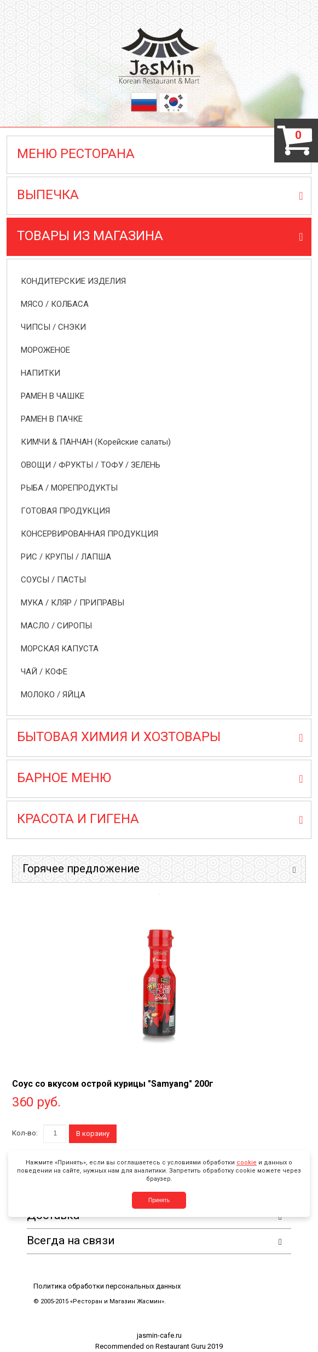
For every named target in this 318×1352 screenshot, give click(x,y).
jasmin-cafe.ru (159, 1335)
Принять (159, 1200)
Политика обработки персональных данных (107, 1286)
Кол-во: (25, 1133)
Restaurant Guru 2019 (189, 1346)
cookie (246, 1162)
